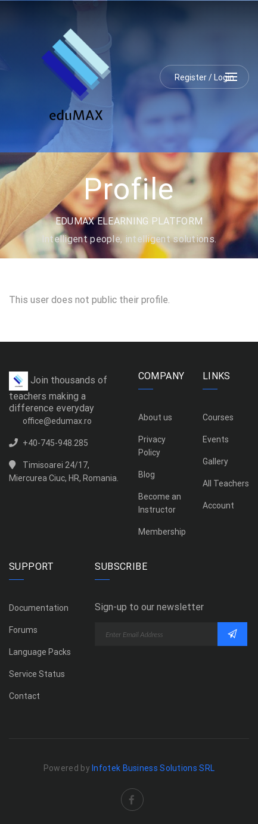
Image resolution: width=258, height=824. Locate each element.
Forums (23, 630)
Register (191, 77)
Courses (218, 417)
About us (155, 417)
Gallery (215, 461)
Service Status (37, 674)
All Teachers (226, 483)
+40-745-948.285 (55, 443)
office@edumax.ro (57, 421)
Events (216, 439)
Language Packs (40, 652)
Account (218, 505)
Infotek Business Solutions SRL (153, 768)
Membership (162, 531)
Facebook (132, 790)
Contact (24, 696)
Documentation (39, 608)
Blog (146, 474)
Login (224, 77)
